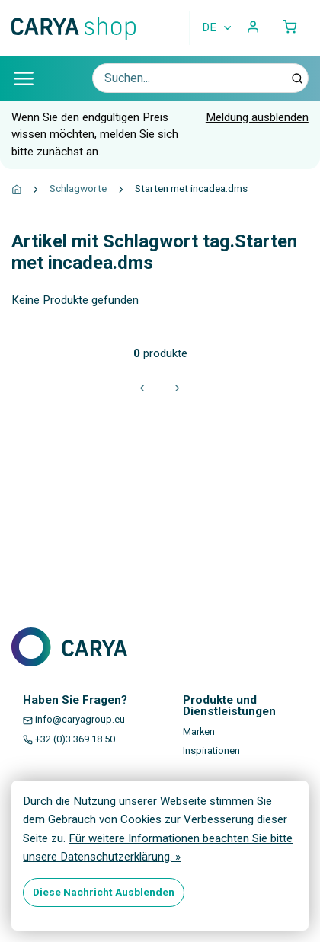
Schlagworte (78, 188)
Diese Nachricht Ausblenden (103, 892)
